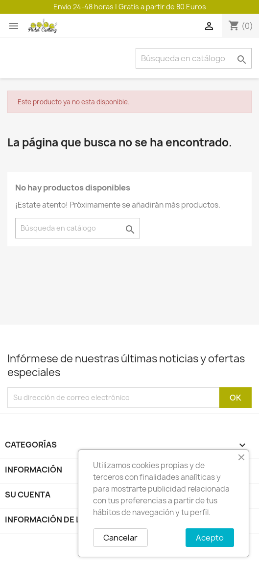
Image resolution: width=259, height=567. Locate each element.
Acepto (210, 537)
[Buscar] (194, 58)
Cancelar (120, 537)
